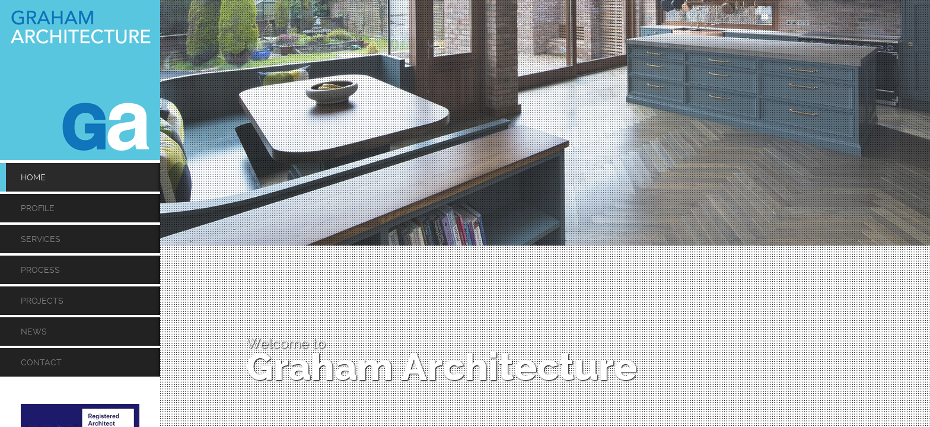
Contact (41, 362)
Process (40, 270)
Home (33, 177)
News (34, 331)
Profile (38, 208)
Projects (42, 300)
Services (40, 239)
